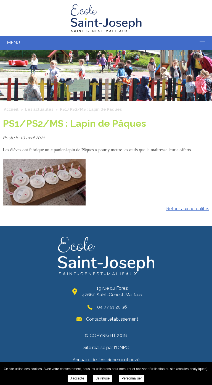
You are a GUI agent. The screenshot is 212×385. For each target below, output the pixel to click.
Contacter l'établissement (112, 319)
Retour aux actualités (187, 208)
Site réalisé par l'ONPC (106, 347)
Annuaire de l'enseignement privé (106, 359)
